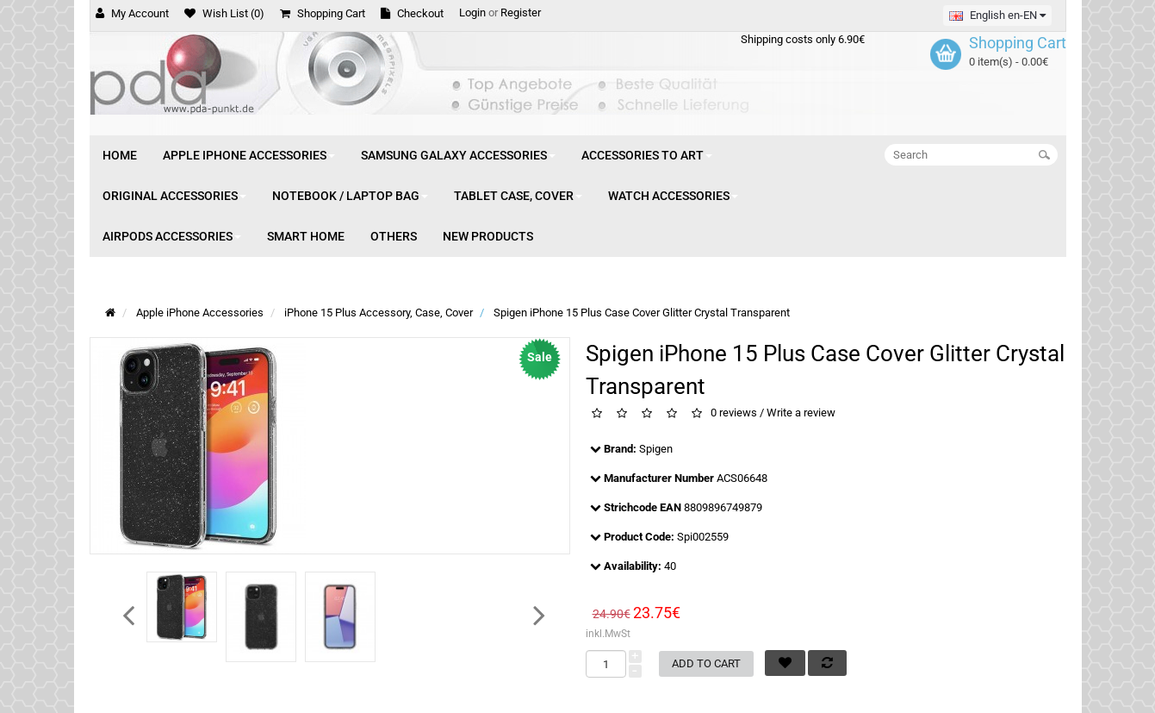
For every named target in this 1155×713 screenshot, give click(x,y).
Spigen (656, 448)
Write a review (801, 413)
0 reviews (734, 413)
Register (520, 12)
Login (472, 12)
